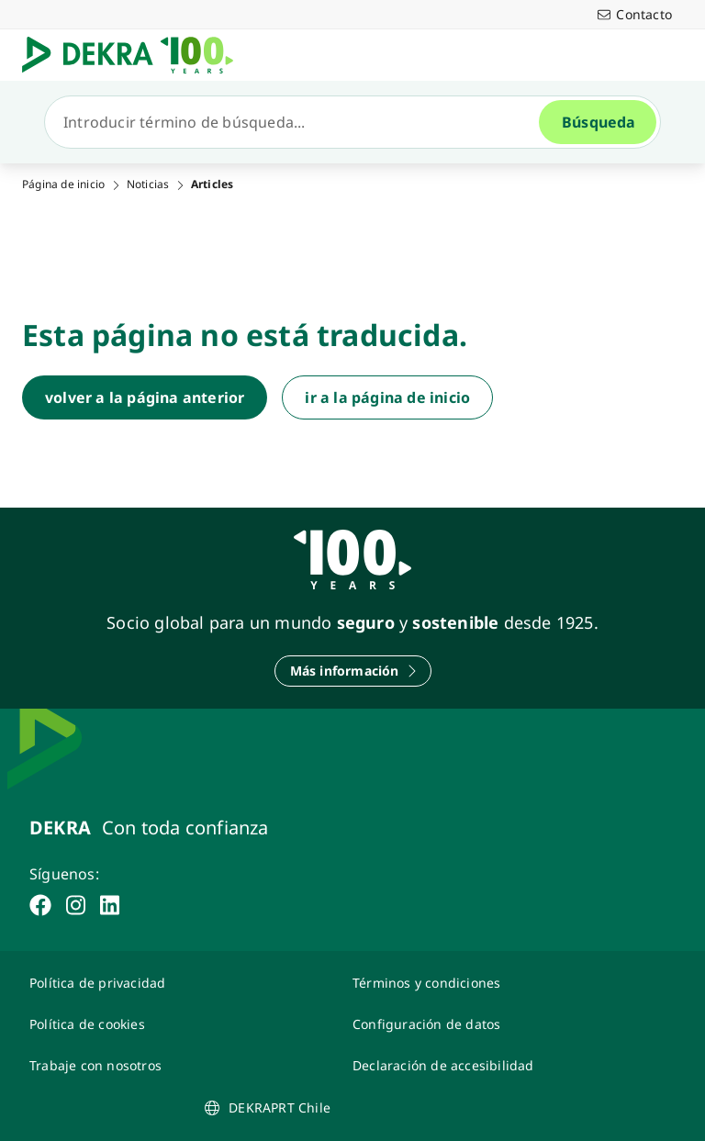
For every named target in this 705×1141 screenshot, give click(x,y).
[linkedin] (109, 905)
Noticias (148, 184)
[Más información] (352, 671)
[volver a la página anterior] (144, 397)
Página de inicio (63, 184)
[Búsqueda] (299, 122)
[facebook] (40, 905)
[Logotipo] (135, 55)
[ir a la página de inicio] (387, 397)
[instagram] (75, 905)
